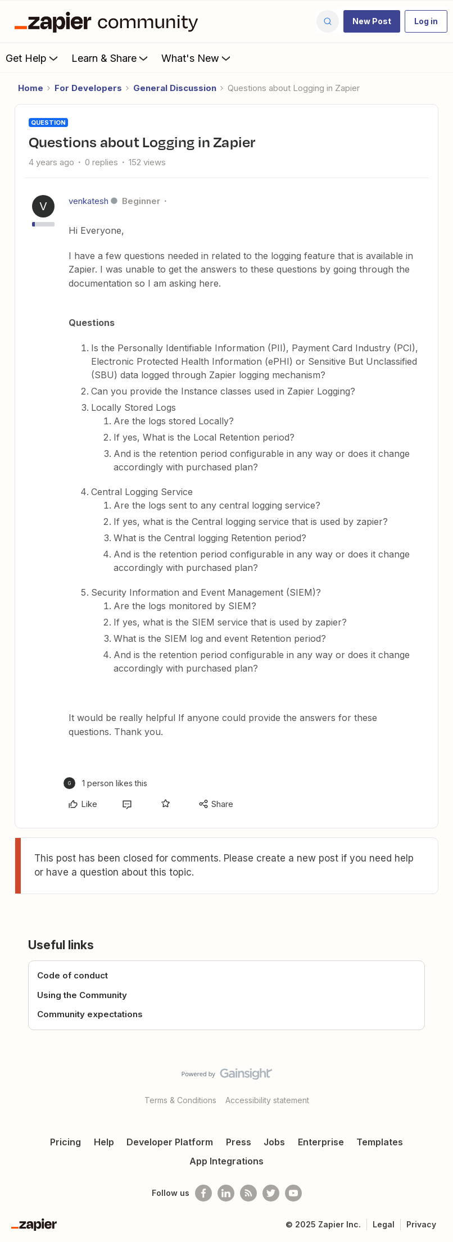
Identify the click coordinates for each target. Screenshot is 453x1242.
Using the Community (82, 995)
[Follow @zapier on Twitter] (270, 1193)
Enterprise (321, 1142)
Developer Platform (169, 1142)
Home (30, 88)
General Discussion (174, 88)
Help (104, 1142)
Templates (379, 1142)
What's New (197, 58)
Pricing (65, 1142)
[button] (371, 21)
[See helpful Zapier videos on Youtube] (293, 1193)
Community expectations (90, 1014)
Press (238, 1142)
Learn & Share (110, 58)
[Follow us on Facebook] (203, 1193)
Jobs (274, 1142)
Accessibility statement (267, 1100)
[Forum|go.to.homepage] (109, 21)
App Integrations (226, 1161)
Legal (384, 1224)
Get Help (33, 58)
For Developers (88, 88)
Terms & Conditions (180, 1100)
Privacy (421, 1224)
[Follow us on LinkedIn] (226, 1193)
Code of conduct (72, 975)
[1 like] (105, 783)
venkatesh (88, 201)
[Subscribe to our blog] (248, 1193)
